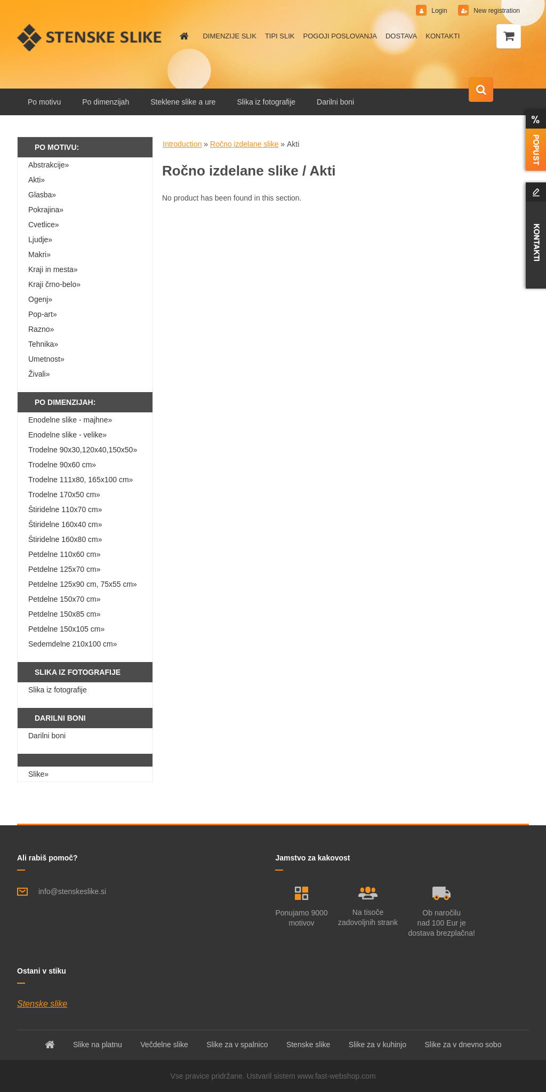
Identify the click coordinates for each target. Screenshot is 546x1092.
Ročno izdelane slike (244, 144)
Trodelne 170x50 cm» (64, 494)
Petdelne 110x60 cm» (64, 554)
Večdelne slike (164, 1044)
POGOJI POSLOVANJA (340, 36)
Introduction (182, 144)
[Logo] (90, 37)
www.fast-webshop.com (337, 1076)
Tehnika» (43, 344)
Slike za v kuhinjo (377, 1044)
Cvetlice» (43, 224)
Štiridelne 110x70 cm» (65, 509)
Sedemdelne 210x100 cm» (72, 644)
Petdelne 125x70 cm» (64, 569)
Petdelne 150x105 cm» (66, 629)
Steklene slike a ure (182, 102)
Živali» (39, 374)
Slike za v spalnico (237, 1044)
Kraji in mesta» (53, 269)
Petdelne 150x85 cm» (64, 614)
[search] (481, 90)
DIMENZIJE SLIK (229, 36)
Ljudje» (40, 239)
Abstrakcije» (48, 165)
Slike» (38, 774)
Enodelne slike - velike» (67, 435)
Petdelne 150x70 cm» (64, 599)
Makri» (39, 254)
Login (439, 10)
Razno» (41, 329)
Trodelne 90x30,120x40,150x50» (82, 449)
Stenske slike (42, 1003)
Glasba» (42, 194)
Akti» (36, 180)
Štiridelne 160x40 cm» (65, 524)
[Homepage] (182, 36)
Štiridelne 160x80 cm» (65, 539)
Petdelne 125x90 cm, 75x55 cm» (82, 584)
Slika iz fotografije (266, 102)
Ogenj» (40, 299)
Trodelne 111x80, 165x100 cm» (80, 479)
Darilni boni (335, 102)
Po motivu (44, 102)
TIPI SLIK (280, 36)
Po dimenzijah (105, 102)
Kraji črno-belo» (54, 284)
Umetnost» (46, 359)
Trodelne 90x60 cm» (62, 464)
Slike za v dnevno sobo (462, 1044)
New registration (496, 10)
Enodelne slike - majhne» (70, 420)
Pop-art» (42, 314)
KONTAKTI (442, 36)
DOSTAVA (401, 36)
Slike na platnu (97, 1044)
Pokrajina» (45, 209)
